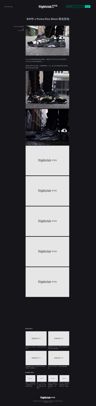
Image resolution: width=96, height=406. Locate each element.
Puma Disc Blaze (21, 30)
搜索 (87, 6)
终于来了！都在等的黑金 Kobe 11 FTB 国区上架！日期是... (64, 384)
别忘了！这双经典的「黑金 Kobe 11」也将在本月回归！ (30, 384)
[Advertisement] (47, 312)
